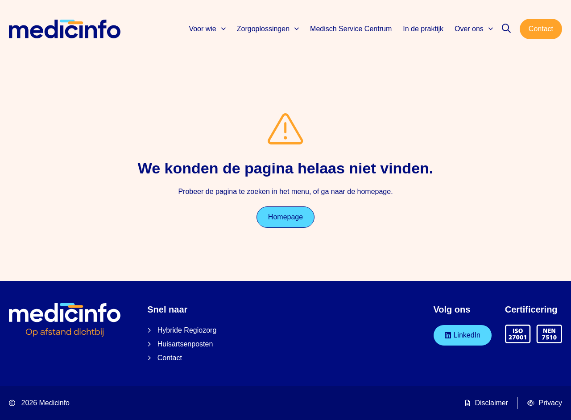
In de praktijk (423, 29)
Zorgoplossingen (268, 29)
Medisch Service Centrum (351, 29)
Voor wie (207, 29)
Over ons (474, 29)
